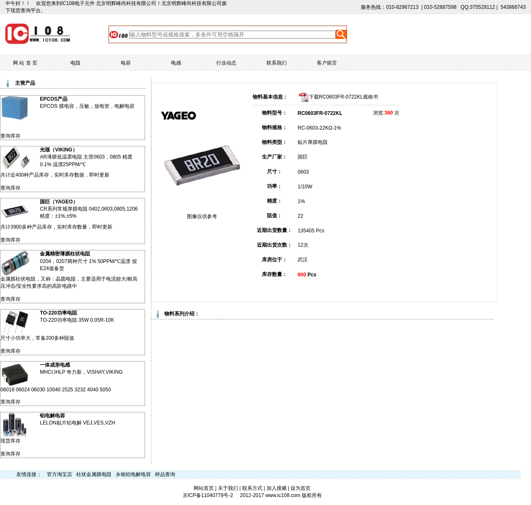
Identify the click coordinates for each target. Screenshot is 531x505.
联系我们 (277, 63)
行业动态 (226, 63)
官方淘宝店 (59, 474)
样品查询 (165, 474)
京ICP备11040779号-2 (208, 495)
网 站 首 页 (25, 63)
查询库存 (10, 136)
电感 (176, 63)
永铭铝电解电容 (133, 474)
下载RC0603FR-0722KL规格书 (343, 97)
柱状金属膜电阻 (93, 474)
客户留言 (327, 63)
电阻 (75, 63)
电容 (126, 63)
